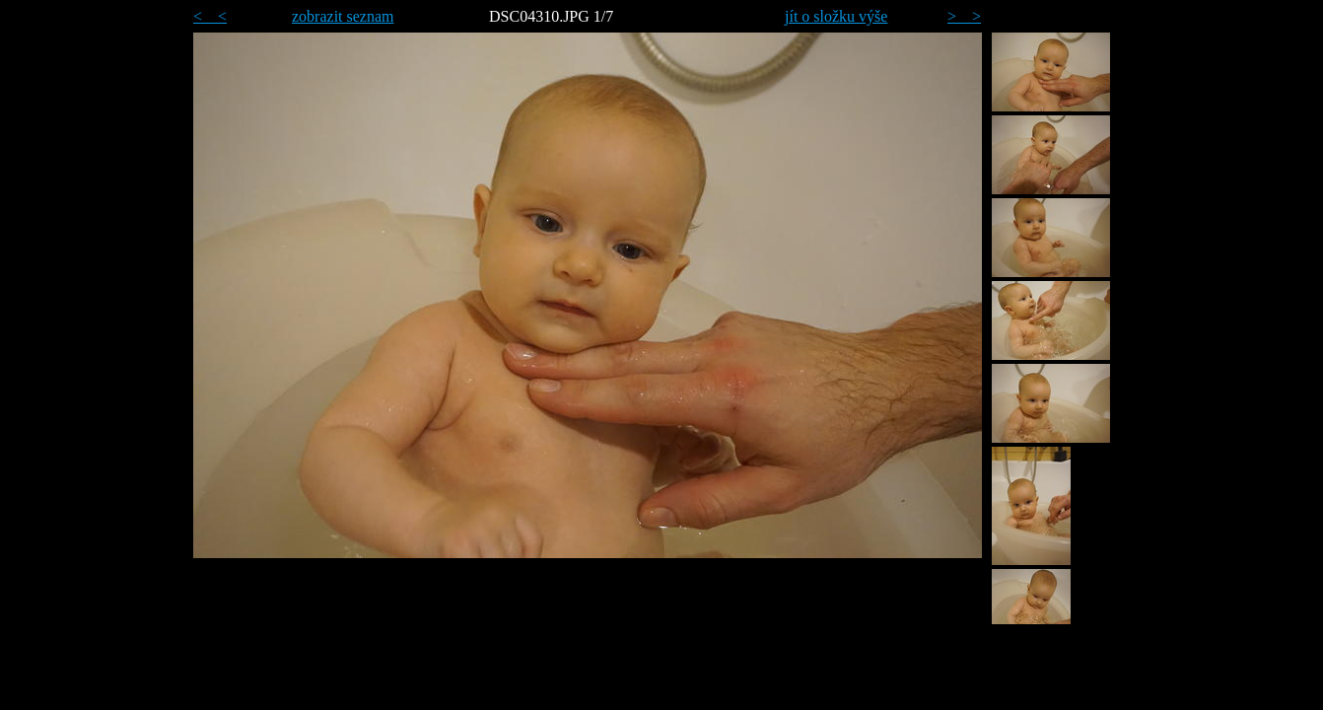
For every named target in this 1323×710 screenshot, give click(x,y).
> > (964, 16)
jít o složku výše (836, 16)
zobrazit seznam (343, 16)
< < (210, 16)
